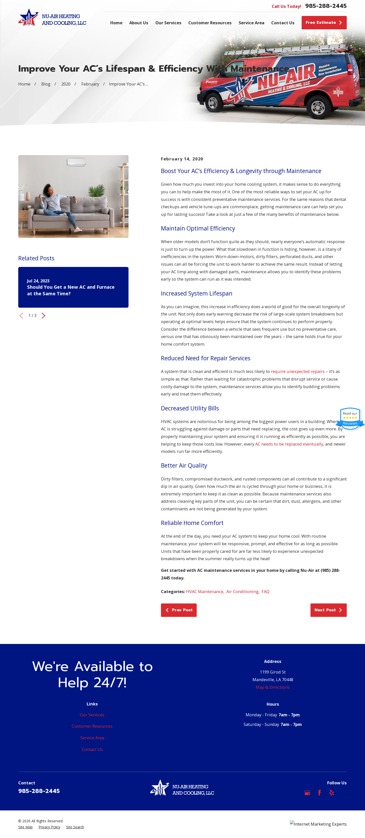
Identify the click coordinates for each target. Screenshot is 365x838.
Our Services (92, 715)
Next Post (328, 610)
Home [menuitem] (116, 23)
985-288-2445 (326, 6)
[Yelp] (332, 792)
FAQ (265, 591)
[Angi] (344, 792)
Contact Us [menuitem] (283, 23)
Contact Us (92, 749)
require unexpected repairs (298, 371)
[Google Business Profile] (307, 792)
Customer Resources (92, 726)
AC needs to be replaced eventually (289, 444)
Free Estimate (324, 22)
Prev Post (178, 610)
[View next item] (43, 316)
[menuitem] (25, 827)
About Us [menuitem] (138, 23)
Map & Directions (273, 687)
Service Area (92, 738)
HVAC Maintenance (204, 591)
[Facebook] (319, 792)
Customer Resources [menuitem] (210, 23)
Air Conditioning (242, 591)
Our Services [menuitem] (168, 23)
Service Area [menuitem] (251, 23)
